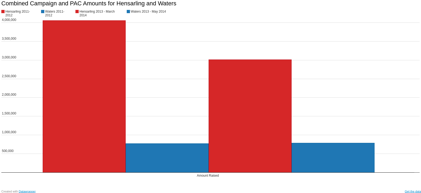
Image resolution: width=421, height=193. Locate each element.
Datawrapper (27, 191)
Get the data (413, 191)
